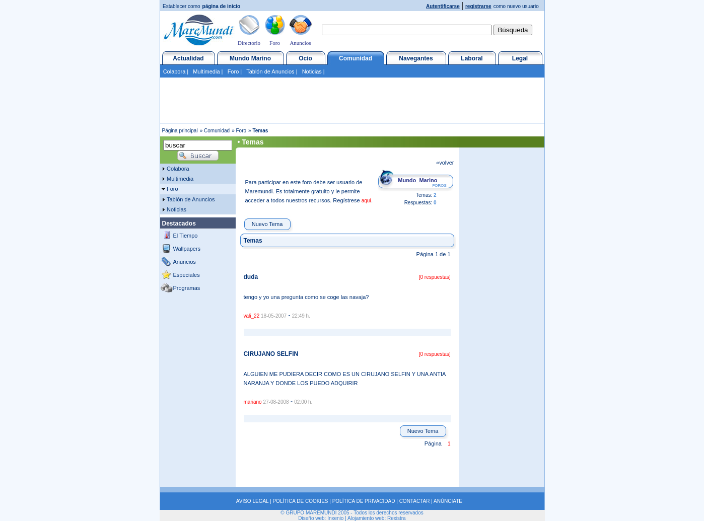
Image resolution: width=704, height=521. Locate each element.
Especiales (186, 275)
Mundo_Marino (417, 180)
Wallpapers (187, 249)
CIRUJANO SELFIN (271, 353)
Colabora (174, 71)
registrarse (478, 6)
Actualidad (188, 58)
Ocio (305, 58)
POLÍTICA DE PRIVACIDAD (363, 501)
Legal (520, 58)
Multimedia (206, 71)
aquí (366, 200)
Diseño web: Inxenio (320, 518)
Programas (186, 288)
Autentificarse (443, 6)
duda (251, 276)
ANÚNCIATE (448, 501)
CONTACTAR (414, 501)
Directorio (249, 43)
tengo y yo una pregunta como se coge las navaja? (306, 297)
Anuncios (300, 43)
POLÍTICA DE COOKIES (300, 501)
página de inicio (221, 6)
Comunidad (355, 58)
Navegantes (416, 58)
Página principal (180, 130)
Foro (274, 43)
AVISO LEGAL (252, 501)
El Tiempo (185, 236)
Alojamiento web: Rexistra (376, 518)
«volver (445, 163)
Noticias (312, 71)
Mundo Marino (250, 58)
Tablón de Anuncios (270, 71)
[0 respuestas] (435, 277)
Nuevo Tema (267, 224)
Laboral (471, 58)
